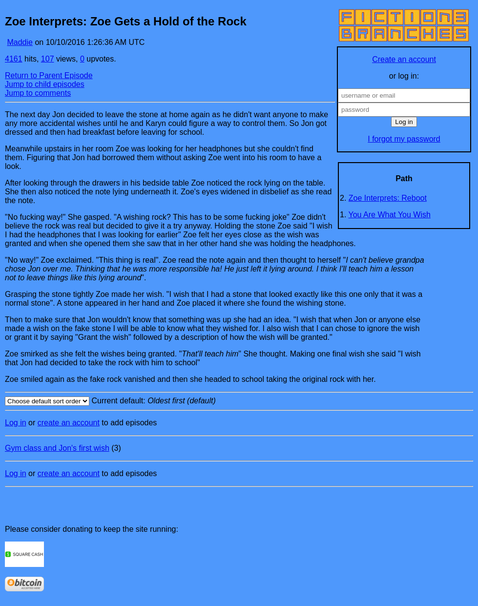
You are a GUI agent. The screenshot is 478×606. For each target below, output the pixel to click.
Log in (15, 422)
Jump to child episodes (44, 84)
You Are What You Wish (390, 214)
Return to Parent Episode (49, 75)
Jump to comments (38, 93)
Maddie (19, 42)
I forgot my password (404, 139)
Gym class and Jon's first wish (57, 448)
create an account (69, 422)
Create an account (404, 59)
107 (47, 59)
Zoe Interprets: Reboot (388, 198)
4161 (13, 59)
